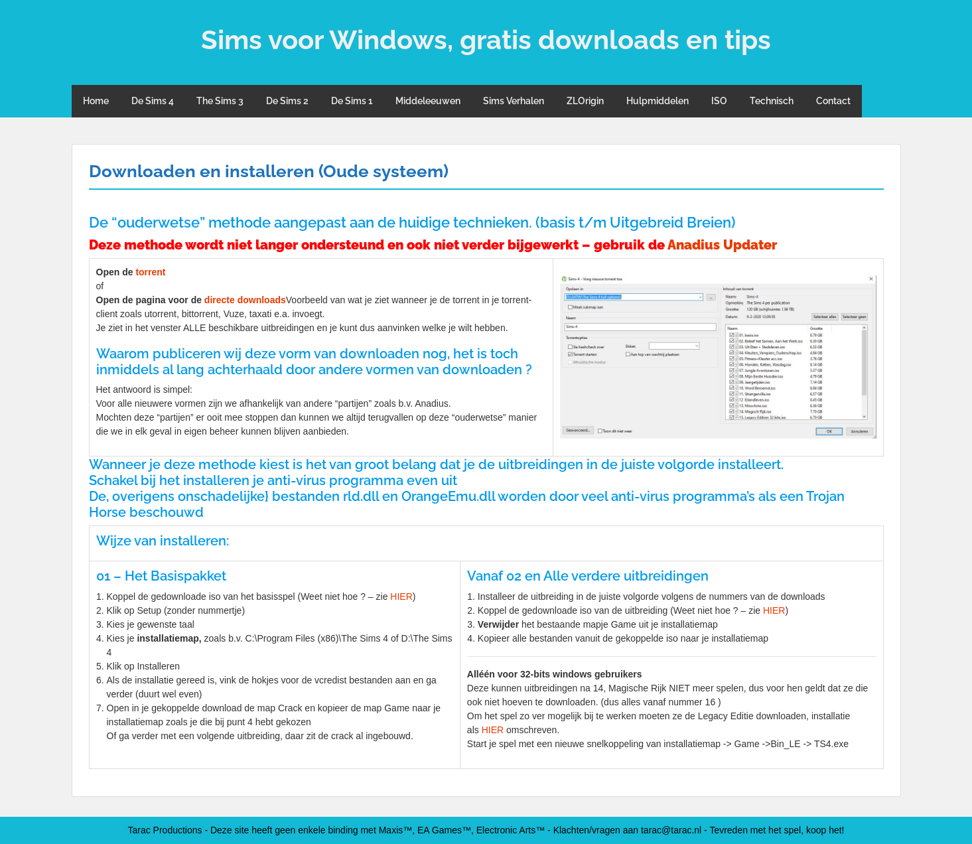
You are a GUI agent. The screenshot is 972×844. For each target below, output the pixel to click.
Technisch (772, 101)
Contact (833, 101)
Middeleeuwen (427, 101)
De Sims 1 (352, 101)
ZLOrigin (585, 101)
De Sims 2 (287, 101)
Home (96, 101)
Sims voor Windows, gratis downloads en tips (486, 39)
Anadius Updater (722, 245)
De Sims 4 (152, 101)
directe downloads (245, 300)
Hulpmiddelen (657, 101)
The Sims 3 (219, 101)
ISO (719, 101)
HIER (401, 596)
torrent (150, 272)
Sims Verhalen (513, 101)
